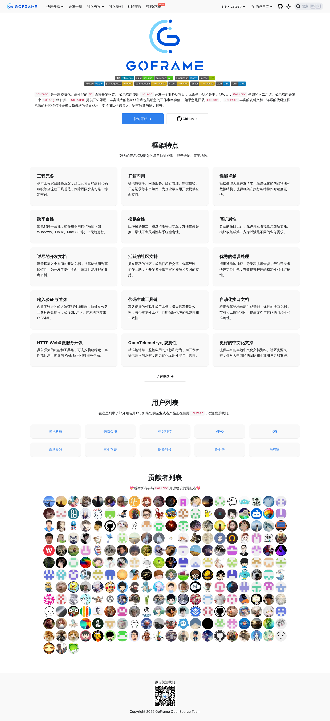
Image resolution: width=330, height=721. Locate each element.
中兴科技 (165, 431)
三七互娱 (110, 449)
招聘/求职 (153, 6)
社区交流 (134, 6)
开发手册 (75, 6)
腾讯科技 (55, 431)
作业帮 (220, 449)
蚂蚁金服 (110, 431)
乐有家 (274, 449)
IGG (274, 431)
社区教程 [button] (94, 6)
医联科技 (165, 449)
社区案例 (116, 6)
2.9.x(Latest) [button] (231, 6)
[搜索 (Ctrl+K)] (308, 6)
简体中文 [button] (259, 6)
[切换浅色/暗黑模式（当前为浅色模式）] (288, 6)
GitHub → (190, 119)
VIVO (220, 431)
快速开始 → (143, 119)
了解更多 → (165, 376)
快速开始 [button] (53, 6)
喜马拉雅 (55, 449)
